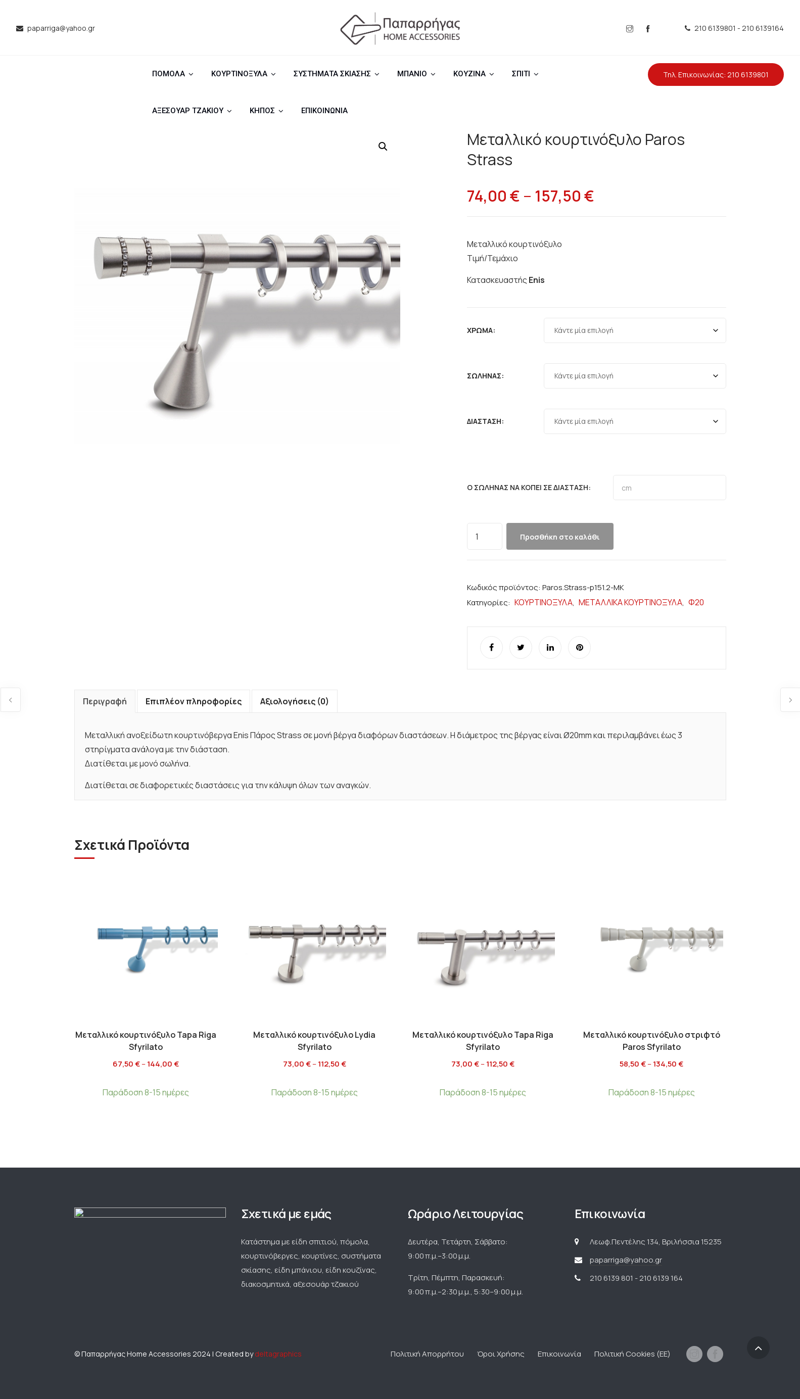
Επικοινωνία (559, 1353)
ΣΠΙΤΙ (521, 73)
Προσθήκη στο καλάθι (560, 537)
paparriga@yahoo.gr (626, 1260)
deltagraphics (278, 1354)
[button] (383, 146)
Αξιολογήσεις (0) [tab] (294, 701)
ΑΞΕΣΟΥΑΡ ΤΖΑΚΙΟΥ (187, 110)
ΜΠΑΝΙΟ (412, 73)
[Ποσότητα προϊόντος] (484, 536)
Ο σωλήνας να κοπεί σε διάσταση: (529, 487)
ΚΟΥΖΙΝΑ (469, 73)
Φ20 (696, 602)
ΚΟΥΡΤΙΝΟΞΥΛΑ (239, 73)
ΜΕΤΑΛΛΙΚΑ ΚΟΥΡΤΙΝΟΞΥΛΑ (630, 602)
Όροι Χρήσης (501, 1353)
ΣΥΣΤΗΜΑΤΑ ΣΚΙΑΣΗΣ (332, 73)
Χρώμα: (481, 330)
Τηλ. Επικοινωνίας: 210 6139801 (716, 74)
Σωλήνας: (485, 375)
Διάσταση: (485, 421)
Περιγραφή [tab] (105, 701)
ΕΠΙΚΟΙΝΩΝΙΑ (324, 110)
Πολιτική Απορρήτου (427, 1353)
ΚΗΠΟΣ (262, 110)
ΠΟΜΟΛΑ (168, 73)
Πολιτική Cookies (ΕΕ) (632, 1353)
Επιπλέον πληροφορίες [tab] (194, 701)
